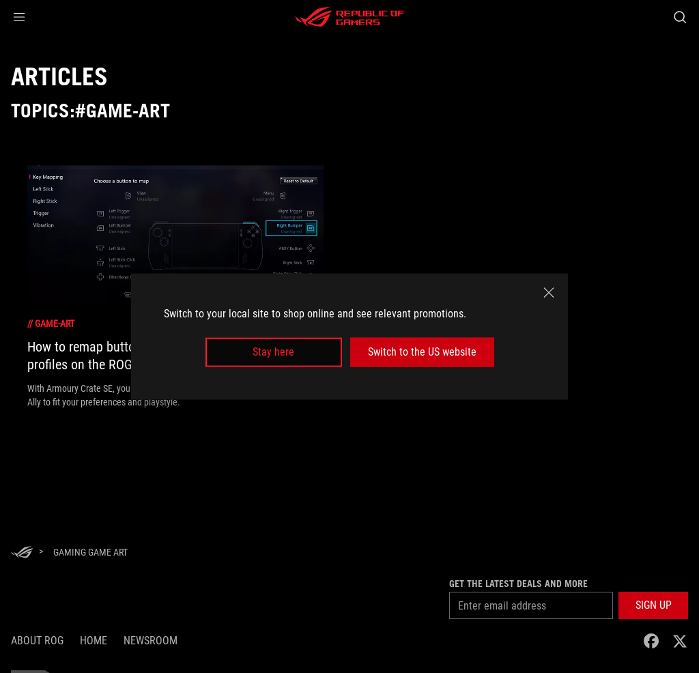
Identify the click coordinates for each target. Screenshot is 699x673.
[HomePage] (22, 553)
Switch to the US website (422, 351)
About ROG (37, 640)
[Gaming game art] (90, 552)
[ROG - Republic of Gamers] (349, 17)
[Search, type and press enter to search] (680, 17)
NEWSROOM (150, 640)
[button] (19, 17)
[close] (549, 293)
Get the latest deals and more (518, 583)
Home (93, 640)
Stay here (273, 351)
